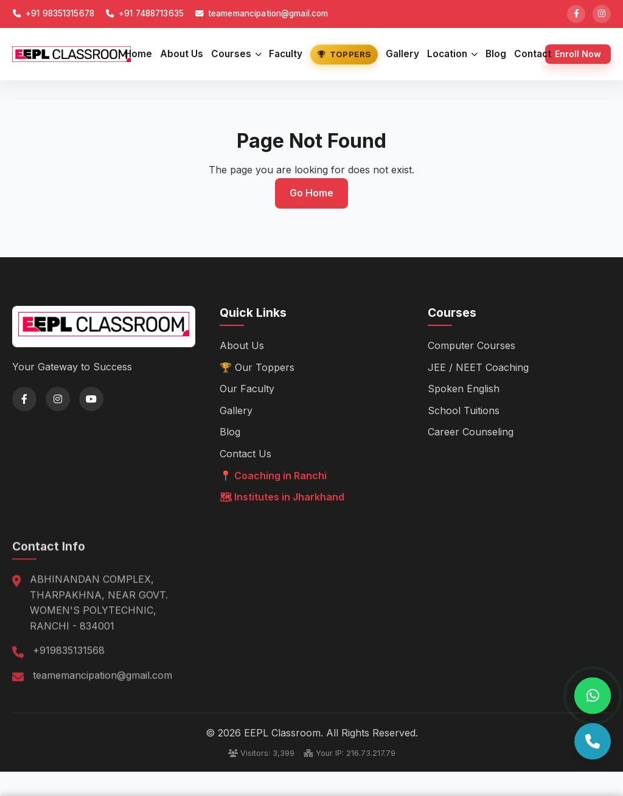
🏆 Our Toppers (257, 367)
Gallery (402, 54)
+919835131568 (69, 663)
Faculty (285, 54)
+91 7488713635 (144, 13)
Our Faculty (247, 388)
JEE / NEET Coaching (478, 367)
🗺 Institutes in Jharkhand (282, 497)
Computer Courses (471, 345)
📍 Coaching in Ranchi (273, 475)
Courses (236, 54)
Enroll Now (578, 54)
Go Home (311, 193)
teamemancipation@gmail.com (262, 13)
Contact (532, 54)
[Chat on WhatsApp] (592, 695)
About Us (181, 54)
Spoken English (463, 388)
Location (452, 54)
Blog (496, 54)
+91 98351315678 (53, 13)
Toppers (344, 54)
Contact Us (245, 454)
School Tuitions (463, 410)
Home (138, 54)
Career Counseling (470, 432)
